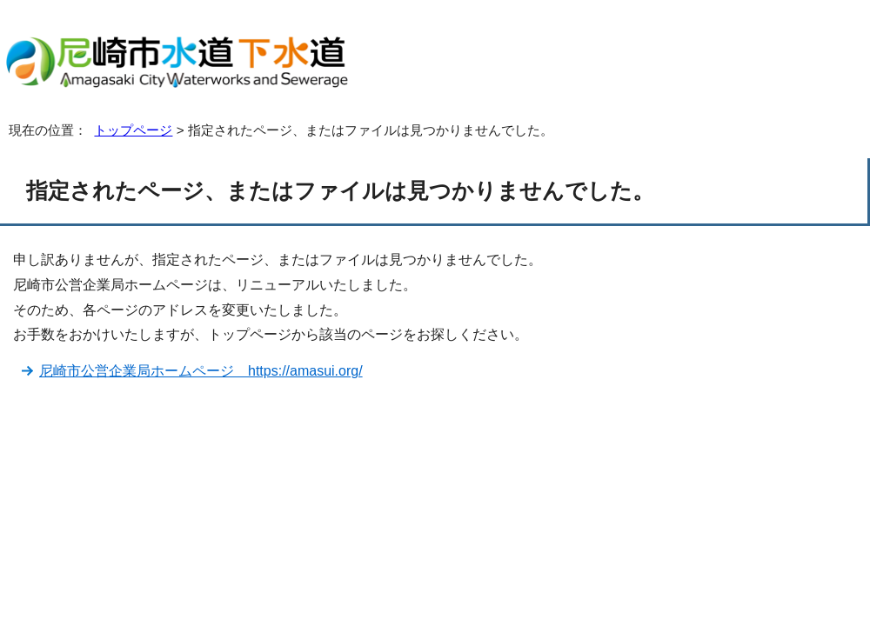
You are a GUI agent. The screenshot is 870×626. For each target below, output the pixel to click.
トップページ (133, 130)
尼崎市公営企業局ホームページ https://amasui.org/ (201, 370)
